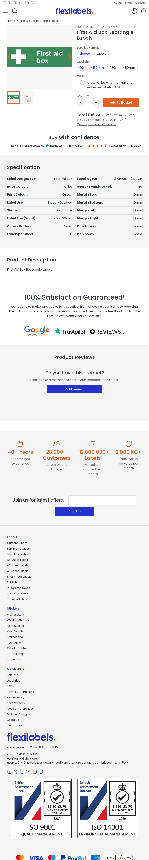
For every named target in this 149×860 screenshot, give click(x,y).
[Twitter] (10, 3)
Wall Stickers (15, 614)
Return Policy (15, 697)
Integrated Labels (18, 588)
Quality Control (17, 648)
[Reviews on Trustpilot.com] (69, 331)
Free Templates (17, 554)
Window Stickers (18, 620)
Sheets (84, 53)
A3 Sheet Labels (17, 571)
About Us (13, 720)
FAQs (10, 686)
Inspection (14, 659)
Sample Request (18, 549)
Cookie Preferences (20, 709)
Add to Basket (121, 102)
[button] (5, 10)
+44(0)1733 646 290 (22, 754)
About (118, 3)
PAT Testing (15, 654)
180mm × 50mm (122, 68)
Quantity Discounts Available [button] (96, 124)
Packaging (14, 643)
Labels (101, 53)
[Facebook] (4, 3)
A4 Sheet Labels (18, 560)
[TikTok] (27, 3)
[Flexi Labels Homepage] (74, 11)
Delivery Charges (18, 714)
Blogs (128, 3)
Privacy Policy (16, 703)
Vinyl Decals (15, 631)
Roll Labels (14, 582)
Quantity (83, 96)
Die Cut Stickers (17, 593)
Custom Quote (17, 543)
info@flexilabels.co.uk (23, 758)
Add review (74, 389)
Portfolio (12, 675)
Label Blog (13, 681)
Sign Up (75, 511)
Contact (141, 3)
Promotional (15, 637)
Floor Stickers (16, 626)
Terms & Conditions (20, 692)
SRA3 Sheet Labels (19, 577)
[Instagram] (32, 3)
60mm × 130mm (91, 68)
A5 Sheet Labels (17, 565)
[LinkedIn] (16, 3)
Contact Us (14, 725)
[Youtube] (21, 3)
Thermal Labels (17, 599)
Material (82, 76)
